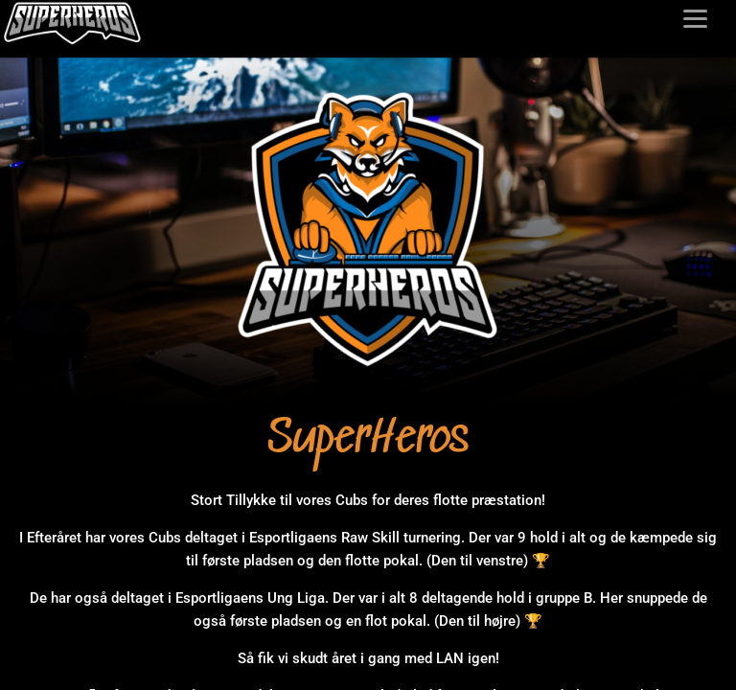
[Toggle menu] (695, 18)
